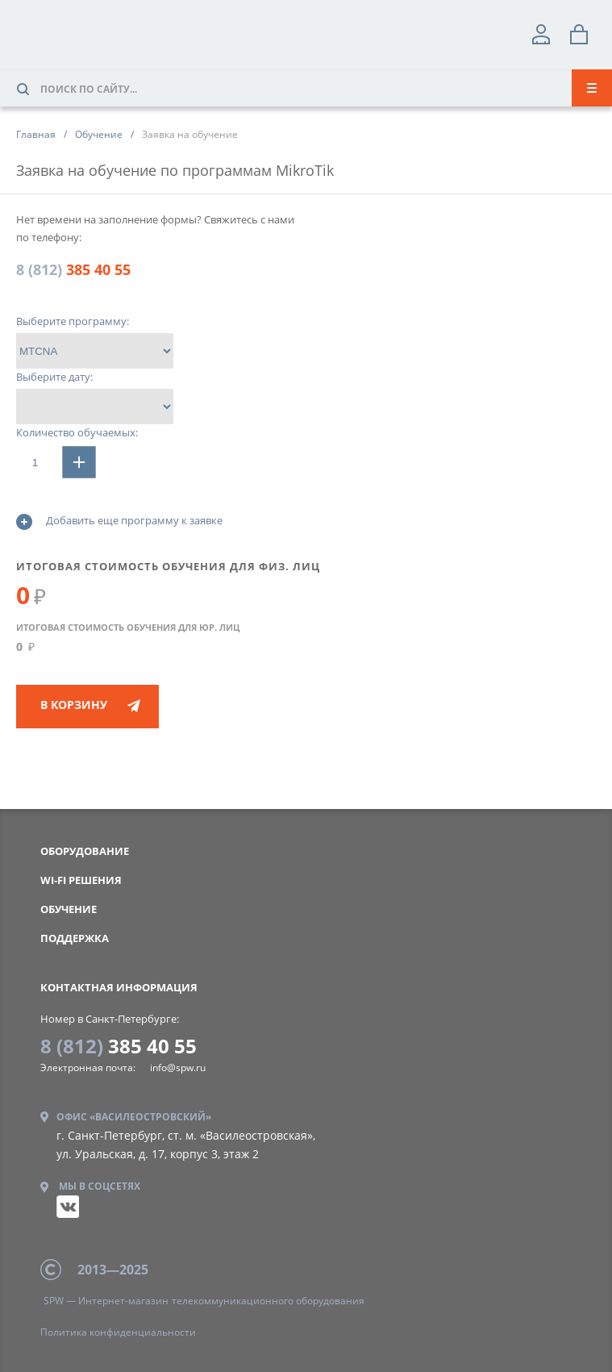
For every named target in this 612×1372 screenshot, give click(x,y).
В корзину (73, 704)
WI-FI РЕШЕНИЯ (81, 880)
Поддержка (74, 938)
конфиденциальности (118, 1332)
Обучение (68, 909)
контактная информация (119, 987)
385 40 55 (73, 269)
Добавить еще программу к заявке (119, 521)
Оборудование (84, 851)
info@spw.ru (178, 1067)
